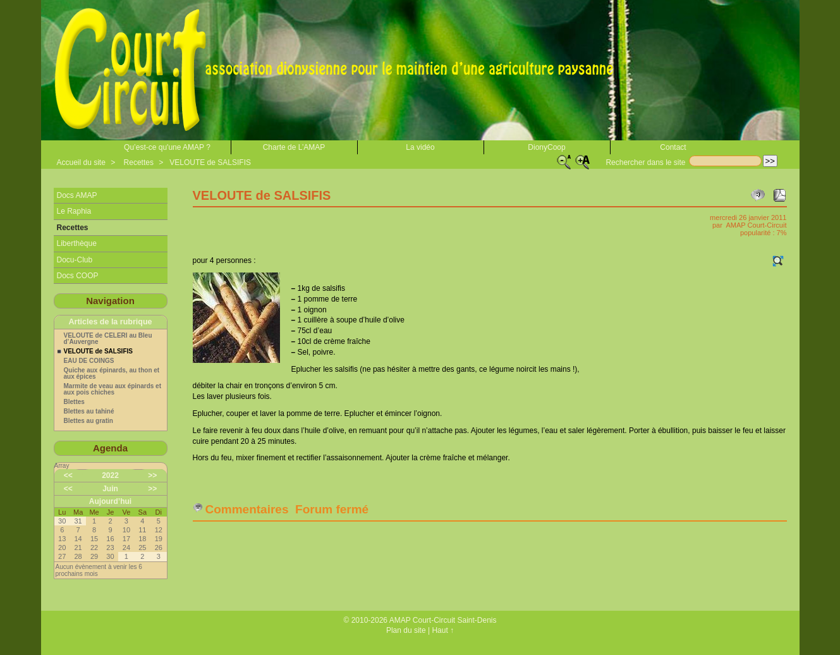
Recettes (139, 162)
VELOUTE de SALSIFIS (210, 162)
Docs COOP (78, 275)
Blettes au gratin (88, 421)
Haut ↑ (443, 630)
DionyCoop (546, 147)
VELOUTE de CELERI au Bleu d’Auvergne (108, 339)
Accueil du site (81, 162)
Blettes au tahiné (89, 411)
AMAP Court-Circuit (756, 225)
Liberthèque (77, 243)
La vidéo (420, 147)
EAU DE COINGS (89, 361)
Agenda (110, 448)
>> (152, 475)
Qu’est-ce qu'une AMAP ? (167, 147)
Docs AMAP (77, 195)
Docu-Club (75, 259)
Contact (673, 147)
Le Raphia (74, 211)
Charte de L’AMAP (294, 147)
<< (68, 475)
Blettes (74, 402)
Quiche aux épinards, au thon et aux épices (112, 373)
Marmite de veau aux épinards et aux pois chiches (113, 389)
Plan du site (406, 630)
